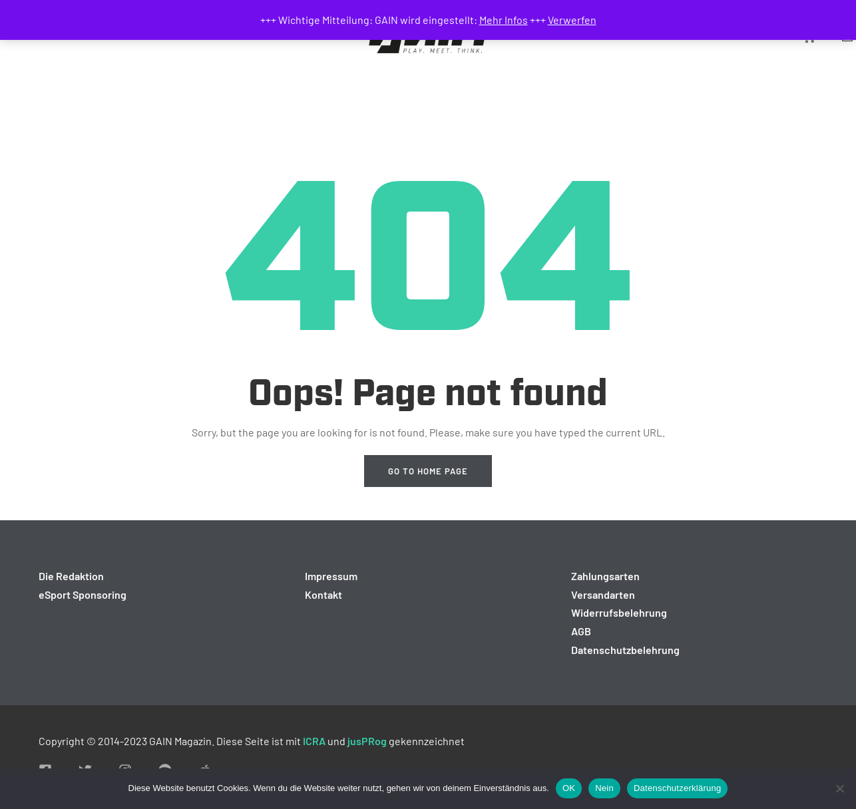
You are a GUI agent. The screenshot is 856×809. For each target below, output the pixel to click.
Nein (604, 788)
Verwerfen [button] (572, 19)
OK (568, 788)
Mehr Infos (503, 19)
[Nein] (839, 788)
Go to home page (428, 471)
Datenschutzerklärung (677, 788)
